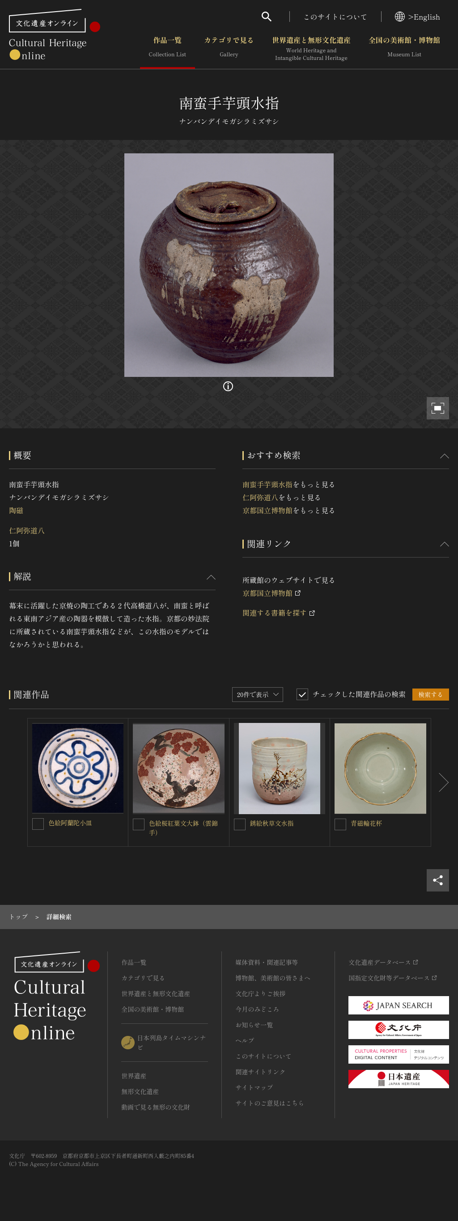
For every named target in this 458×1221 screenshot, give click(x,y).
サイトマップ (254, 1087)
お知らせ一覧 (254, 1024)
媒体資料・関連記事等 (266, 962)
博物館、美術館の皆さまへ (272, 977)
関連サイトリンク (260, 1071)
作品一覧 (167, 48)
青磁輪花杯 (366, 823)
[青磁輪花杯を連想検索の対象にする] (340, 824)
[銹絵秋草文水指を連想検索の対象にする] (240, 824)
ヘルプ (244, 1040)
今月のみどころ (257, 1009)
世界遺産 (133, 1075)
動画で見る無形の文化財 (155, 1107)
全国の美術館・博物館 (404, 48)
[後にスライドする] (440, 782)
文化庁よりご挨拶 (260, 993)
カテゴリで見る (229, 48)
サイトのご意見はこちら (269, 1102)
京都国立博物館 (267, 510)
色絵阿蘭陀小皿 (70, 822)
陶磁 (16, 510)
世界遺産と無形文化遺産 (311, 48)
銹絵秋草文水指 (272, 823)
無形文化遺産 (140, 1091)
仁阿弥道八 (27, 530)
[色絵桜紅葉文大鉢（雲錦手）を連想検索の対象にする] (138, 824)
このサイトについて (335, 16)
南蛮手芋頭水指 (267, 484)
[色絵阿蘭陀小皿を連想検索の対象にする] (38, 824)
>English (417, 16)
